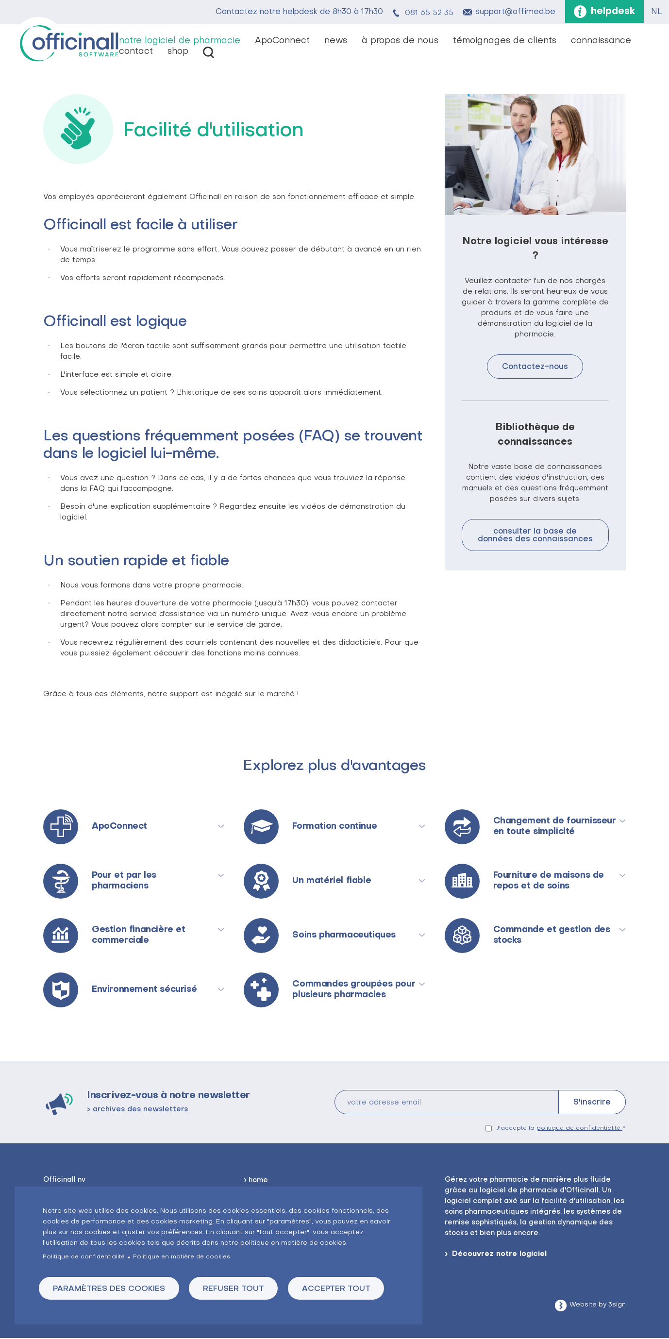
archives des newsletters (140, 1109)
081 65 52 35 (426, 13)
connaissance (601, 41)
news (335, 41)
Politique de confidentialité (84, 1256)
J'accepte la (559, 1129)
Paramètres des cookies (110, 1288)
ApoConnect (282, 41)
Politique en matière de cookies (181, 1256)
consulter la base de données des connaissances (535, 536)
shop (177, 52)
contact (136, 52)
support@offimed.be (513, 13)
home (258, 1181)
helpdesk (611, 12)
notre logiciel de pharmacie (179, 41)
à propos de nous (400, 41)
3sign (617, 1305)
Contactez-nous (535, 367)
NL (656, 13)
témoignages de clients (504, 41)
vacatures (208, 53)
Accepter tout (343, 1288)
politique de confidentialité (579, 1129)
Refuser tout (238, 1288)
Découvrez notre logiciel (499, 1254)
